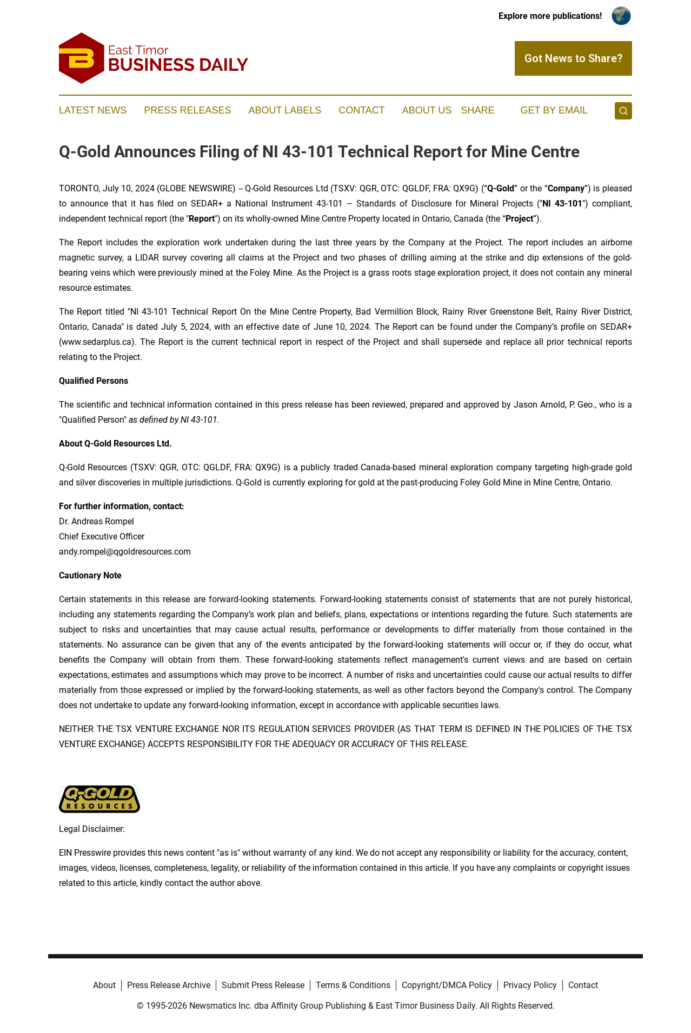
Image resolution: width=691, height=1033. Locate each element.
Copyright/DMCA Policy (447, 985)
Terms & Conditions (353, 985)
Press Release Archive (168, 985)
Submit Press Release (263, 985)
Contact (361, 110)
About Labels (284, 110)
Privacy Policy (530, 985)
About (104, 985)
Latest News (93, 110)
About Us (427, 110)
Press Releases (187, 110)
